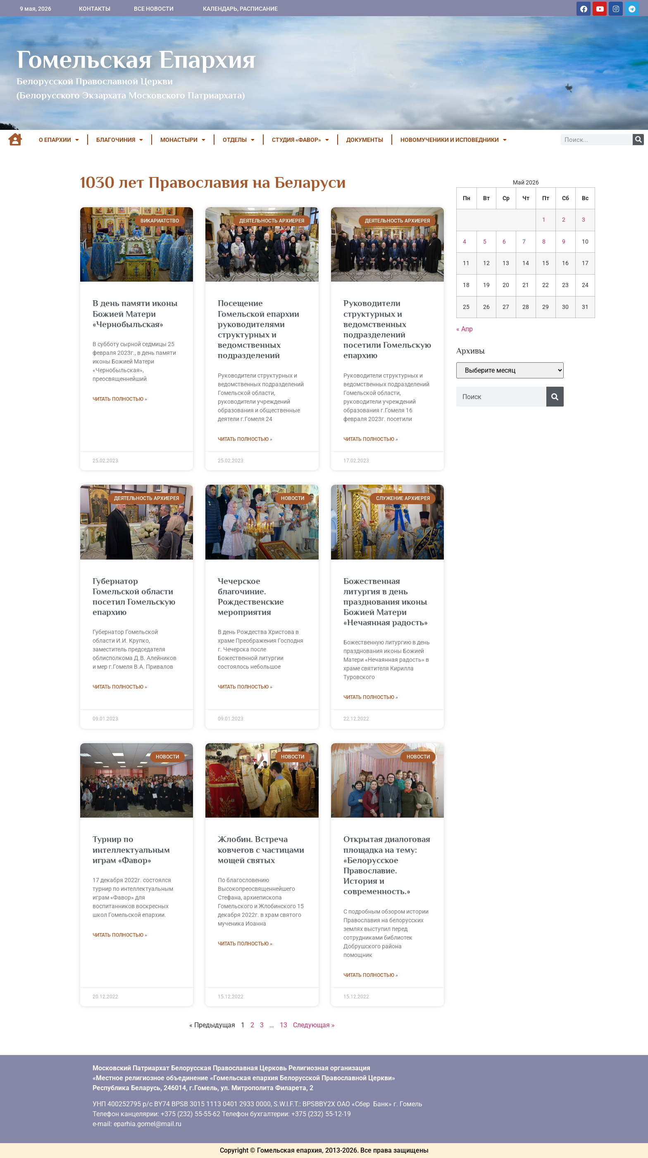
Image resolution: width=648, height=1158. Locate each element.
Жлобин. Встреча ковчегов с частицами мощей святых (261, 849)
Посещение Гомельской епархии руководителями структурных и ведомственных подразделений (258, 329)
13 (283, 1025)
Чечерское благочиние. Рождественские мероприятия (251, 596)
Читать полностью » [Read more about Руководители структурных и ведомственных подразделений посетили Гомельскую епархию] (370, 439)
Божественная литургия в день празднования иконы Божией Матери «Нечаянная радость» (385, 602)
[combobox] (501, 397)
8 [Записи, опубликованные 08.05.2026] (544, 241)
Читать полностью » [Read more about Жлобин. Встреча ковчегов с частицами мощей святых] (245, 944)
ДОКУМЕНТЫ (364, 139)
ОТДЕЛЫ (239, 140)
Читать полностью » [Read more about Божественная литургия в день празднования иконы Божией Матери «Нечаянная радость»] (370, 697)
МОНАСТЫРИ (182, 140)
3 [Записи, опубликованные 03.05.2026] (583, 219)
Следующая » (314, 1025)
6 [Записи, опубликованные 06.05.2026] (504, 241)
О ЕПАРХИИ (59, 140)
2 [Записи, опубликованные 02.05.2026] (563, 219)
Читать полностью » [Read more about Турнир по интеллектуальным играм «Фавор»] (120, 935)
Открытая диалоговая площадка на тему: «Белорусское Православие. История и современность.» (386, 865)
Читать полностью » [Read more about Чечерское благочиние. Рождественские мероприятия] (245, 687)
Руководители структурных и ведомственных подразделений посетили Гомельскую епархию (387, 329)
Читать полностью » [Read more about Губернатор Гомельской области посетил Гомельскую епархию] (120, 687)
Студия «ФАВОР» (300, 140)
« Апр (464, 329)
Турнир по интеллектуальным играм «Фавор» (131, 849)
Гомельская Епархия (136, 59)
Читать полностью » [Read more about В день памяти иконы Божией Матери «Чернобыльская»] (120, 399)
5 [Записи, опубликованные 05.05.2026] (484, 241)
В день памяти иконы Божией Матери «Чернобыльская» (135, 313)
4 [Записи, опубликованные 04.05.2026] (464, 241)
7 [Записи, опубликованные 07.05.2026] (524, 241)
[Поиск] (638, 139)
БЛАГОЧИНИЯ (119, 140)
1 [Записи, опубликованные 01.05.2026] (544, 219)
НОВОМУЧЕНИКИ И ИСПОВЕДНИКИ (453, 140)
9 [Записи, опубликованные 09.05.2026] (563, 241)
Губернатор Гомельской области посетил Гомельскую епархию (134, 596)
